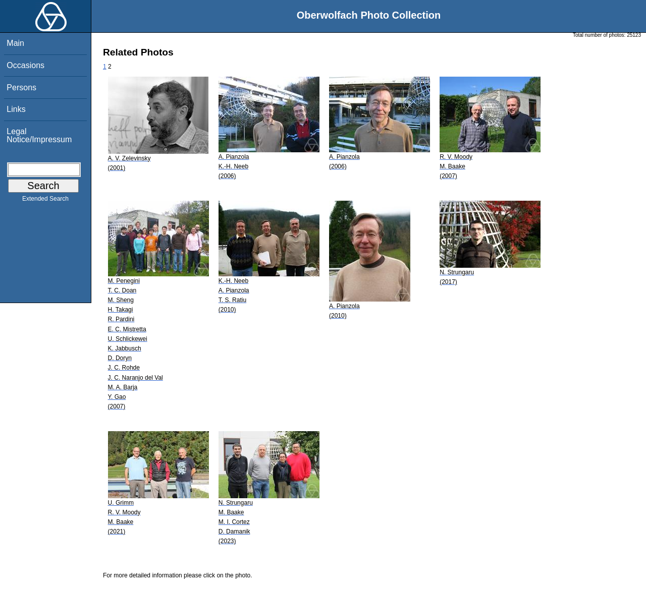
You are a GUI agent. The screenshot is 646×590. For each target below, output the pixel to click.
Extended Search (45, 201)
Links (16, 109)
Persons (21, 87)
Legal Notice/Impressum (39, 135)
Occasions (25, 65)
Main (15, 43)
